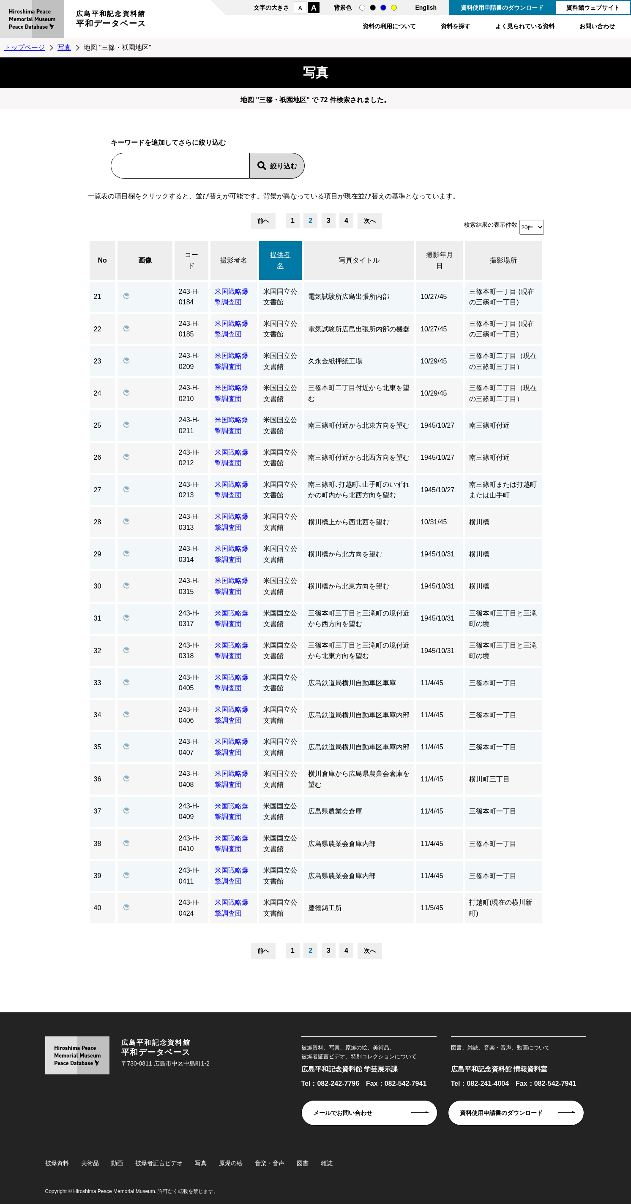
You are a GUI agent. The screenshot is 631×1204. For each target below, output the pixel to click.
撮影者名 (233, 260)
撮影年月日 (439, 260)
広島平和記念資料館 (111, 20)
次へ (370, 220)
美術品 (90, 1163)
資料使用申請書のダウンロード (502, 7)
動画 (117, 1163)
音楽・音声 (269, 1163)
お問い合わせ (597, 26)
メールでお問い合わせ (342, 1112)
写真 (64, 47)
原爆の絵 (231, 1163)
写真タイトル (359, 260)
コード (191, 260)
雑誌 (327, 1163)
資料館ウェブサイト (593, 7)
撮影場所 (503, 260)
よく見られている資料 (525, 26)
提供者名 (280, 260)
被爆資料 (57, 1163)
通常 (362, 8)
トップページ (24, 47)
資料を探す (455, 26)
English (426, 7)
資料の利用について (389, 26)
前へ (263, 220)
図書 (303, 1163)
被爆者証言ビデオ (159, 1163)
